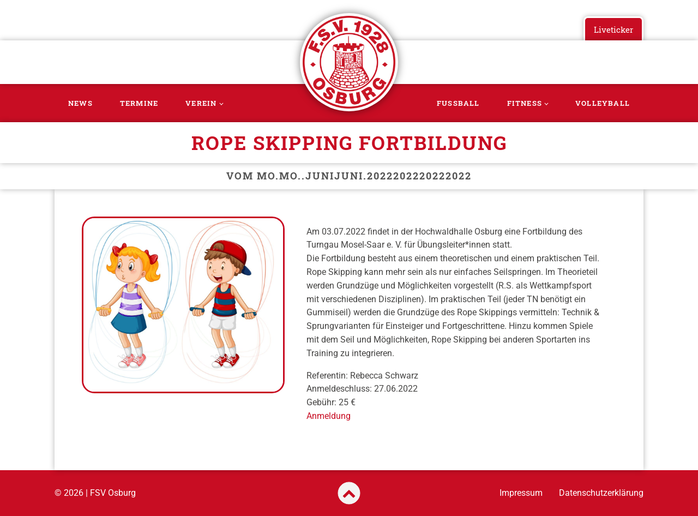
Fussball (458, 103)
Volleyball (602, 103)
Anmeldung (328, 416)
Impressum (521, 493)
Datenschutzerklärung (601, 493)
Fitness (524, 103)
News (80, 103)
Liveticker (613, 29)
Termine (139, 103)
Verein (200, 103)
